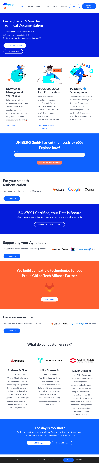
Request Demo (88, 4)
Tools (25, 4)
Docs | (33, 456)
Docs (47, 4)
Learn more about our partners (47, 123)
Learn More (11, 121)
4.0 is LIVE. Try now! (14, 41)
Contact (66, 4)
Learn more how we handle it (49, 221)
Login (75, 4)
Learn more (49, 296)
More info (78, 460)
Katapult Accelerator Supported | (53, 456)
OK (68, 460)
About (58, 4)
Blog (52, 4)
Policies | (38, 456)
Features (34, 4)
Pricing (41, 4)
